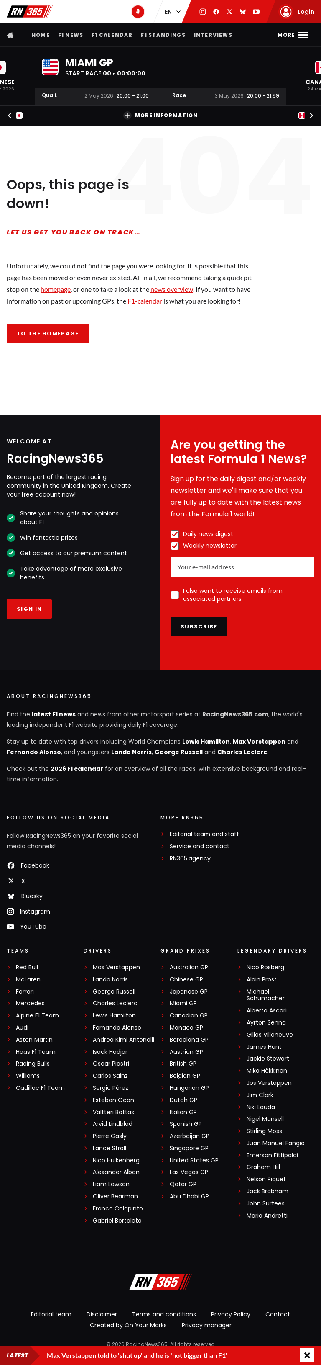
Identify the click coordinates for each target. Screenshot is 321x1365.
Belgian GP (185, 1075)
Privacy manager (207, 1325)
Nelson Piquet (266, 1179)
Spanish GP (186, 1124)
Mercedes (30, 1003)
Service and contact (199, 846)
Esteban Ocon (113, 1100)
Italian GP (183, 1112)
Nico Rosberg (265, 967)
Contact (277, 1314)
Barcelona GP (189, 1039)
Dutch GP (183, 1100)
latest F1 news (54, 714)
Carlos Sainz (110, 1075)
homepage (56, 289)
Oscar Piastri (111, 1063)
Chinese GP (186, 979)
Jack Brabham (267, 1191)
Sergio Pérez (110, 1088)
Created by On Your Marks (128, 1325)
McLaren (28, 979)
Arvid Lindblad (112, 1124)
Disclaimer (102, 1314)
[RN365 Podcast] (138, 12)
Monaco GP (186, 1027)
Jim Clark (260, 1095)
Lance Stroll (109, 1148)
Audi (22, 1027)
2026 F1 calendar (77, 769)
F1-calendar (144, 301)
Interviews (213, 35)
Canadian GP (189, 1015)
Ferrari (25, 991)
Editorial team (51, 1314)
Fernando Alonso (34, 752)
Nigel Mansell (265, 1119)
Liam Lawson (111, 1184)
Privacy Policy (230, 1314)
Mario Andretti (267, 1215)
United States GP (194, 1160)
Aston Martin (34, 1039)
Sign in (29, 609)
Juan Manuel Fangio (276, 1143)
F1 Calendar (112, 35)
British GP (183, 1063)
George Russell (179, 752)
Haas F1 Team (36, 1052)
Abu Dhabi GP (189, 1196)
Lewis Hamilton (206, 741)
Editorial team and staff (204, 834)
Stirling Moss (264, 1131)
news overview (171, 289)
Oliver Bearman (115, 1196)
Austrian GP (186, 1052)
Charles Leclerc (242, 752)
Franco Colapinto (118, 1208)
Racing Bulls (33, 1063)
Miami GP (183, 1003)
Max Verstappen (259, 741)
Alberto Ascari (267, 1010)
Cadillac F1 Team (40, 1088)
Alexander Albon (116, 1172)
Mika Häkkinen (267, 1070)
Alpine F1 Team (37, 1015)
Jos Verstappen (269, 1083)
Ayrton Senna (266, 1022)
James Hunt (264, 1047)
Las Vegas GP (189, 1172)
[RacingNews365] (160, 1283)
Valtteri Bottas (113, 1112)
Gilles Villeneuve (270, 1034)
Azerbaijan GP (189, 1136)
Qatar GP (183, 1184)
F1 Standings (163, 35)
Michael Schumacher (266, 995)
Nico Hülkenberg (116, 1160)
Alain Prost (262, 979)
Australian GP (189, 967)
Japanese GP (189, 991)
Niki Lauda (261, 1107)
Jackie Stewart (268, 1058)
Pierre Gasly (110, 1136)
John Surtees (266, 1203)
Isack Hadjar (110, 1052)
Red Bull (27, 967)
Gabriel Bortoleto (117, 1220)
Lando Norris (131, 752)
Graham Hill (263, 1167)
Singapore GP (189, 1148)
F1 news (70, 35)
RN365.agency (190, 858)
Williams (28, 1075)
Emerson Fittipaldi (272, 1155)
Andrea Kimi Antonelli (123, 1039)
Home (41, 35)
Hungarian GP (189, 1088)
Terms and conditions (164, 1314)
